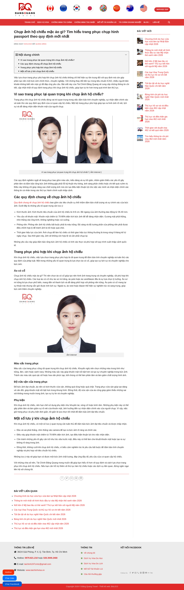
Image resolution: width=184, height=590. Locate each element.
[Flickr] (149, 573)
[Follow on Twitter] (133, 573)
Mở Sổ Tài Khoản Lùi (93, 569)
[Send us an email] (135, 573)
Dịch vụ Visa (43, 22)
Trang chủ (30, 22)
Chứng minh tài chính (61, 22)
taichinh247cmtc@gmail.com (37, 564)
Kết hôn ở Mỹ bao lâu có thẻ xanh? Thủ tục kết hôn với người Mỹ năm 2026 (49, 505)
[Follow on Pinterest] (141, 573)
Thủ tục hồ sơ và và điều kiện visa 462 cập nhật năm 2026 (41, 524)
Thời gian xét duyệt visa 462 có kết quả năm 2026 (157, 129)
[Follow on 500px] (151, 573)
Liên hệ (156, 22)
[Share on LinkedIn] (81, 478)
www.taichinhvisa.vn (35, 570)
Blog (147, 22)
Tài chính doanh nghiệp (130, 22)
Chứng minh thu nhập (84, 22)
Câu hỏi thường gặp (93, 574)
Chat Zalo (9, 578)
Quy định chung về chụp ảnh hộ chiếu (32, 202)
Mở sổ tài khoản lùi (106, 22)
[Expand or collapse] (126, 55)
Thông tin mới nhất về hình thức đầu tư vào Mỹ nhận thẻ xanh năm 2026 (48, 501)
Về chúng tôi (89, 553)
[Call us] (138, 573)
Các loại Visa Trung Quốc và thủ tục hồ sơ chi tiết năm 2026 (42, 510)
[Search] (169, 22)
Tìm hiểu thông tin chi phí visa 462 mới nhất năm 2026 (157, 138)
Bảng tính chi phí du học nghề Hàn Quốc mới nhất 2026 (40, 519)
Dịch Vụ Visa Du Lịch (93, 563)
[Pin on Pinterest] (76, 478)
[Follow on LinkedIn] (143, 573)
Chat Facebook (12, 584)
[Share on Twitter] (67, 478)
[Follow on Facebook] (130, 573)
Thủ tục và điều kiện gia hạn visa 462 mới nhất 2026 (38, 528)
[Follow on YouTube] (146, 573)
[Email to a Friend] (71, 478)
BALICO (114, 586)
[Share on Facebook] (62, 478)
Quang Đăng (41, 44)
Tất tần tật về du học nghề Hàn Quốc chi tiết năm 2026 (39, 514)
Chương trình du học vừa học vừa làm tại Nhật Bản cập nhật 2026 (45, 496)
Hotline (8, 572)
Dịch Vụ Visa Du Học (93, 558)
